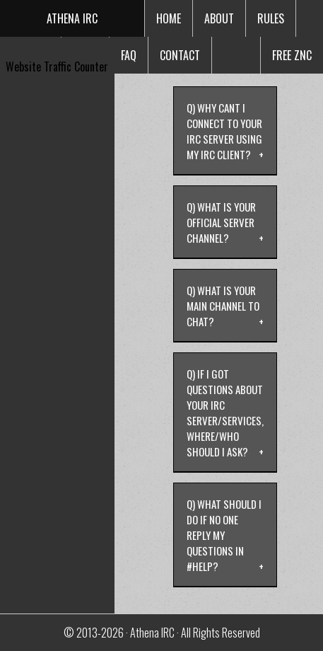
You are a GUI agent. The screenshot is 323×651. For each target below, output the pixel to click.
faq (128, 55)
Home (168, 18)
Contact (180, 55)
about (219, 18)
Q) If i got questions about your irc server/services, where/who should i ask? (225, 412)
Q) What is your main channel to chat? (223, 305)
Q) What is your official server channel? (221, 222)
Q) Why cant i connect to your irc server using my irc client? (224, 131)
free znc (292, 55)
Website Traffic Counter (57, 66)
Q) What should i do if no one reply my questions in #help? (224, 535)
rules (270, 18)
